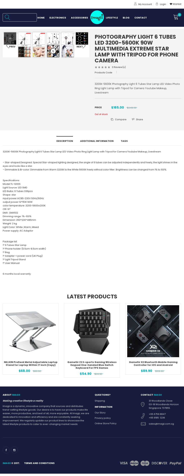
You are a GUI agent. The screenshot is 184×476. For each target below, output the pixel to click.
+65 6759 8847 (157, 418)
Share (137, 119)
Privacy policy (103, 422)
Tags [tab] (124, 145)
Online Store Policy (105, 428)
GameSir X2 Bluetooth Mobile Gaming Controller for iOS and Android (153, 368)
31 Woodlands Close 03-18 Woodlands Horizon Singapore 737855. (164, 409)
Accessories (79, 17)
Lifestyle (112, 17)
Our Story (100, 417)
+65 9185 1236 (157, 422)
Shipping (100, 405)
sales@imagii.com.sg (161, 428)
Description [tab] (64, 145)
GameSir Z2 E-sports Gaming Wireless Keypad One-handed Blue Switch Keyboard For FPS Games (92, 369)
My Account (143, 4)
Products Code (103, 72)
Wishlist (175, 4)
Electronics (57, 17)
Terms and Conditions (39, 467)
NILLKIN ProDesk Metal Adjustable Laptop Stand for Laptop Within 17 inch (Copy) (31, 368)
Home (41, 17)
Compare (118, 119)
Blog (126, 17)
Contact (140, 17)
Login (161, 4)
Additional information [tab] (97, 145)
